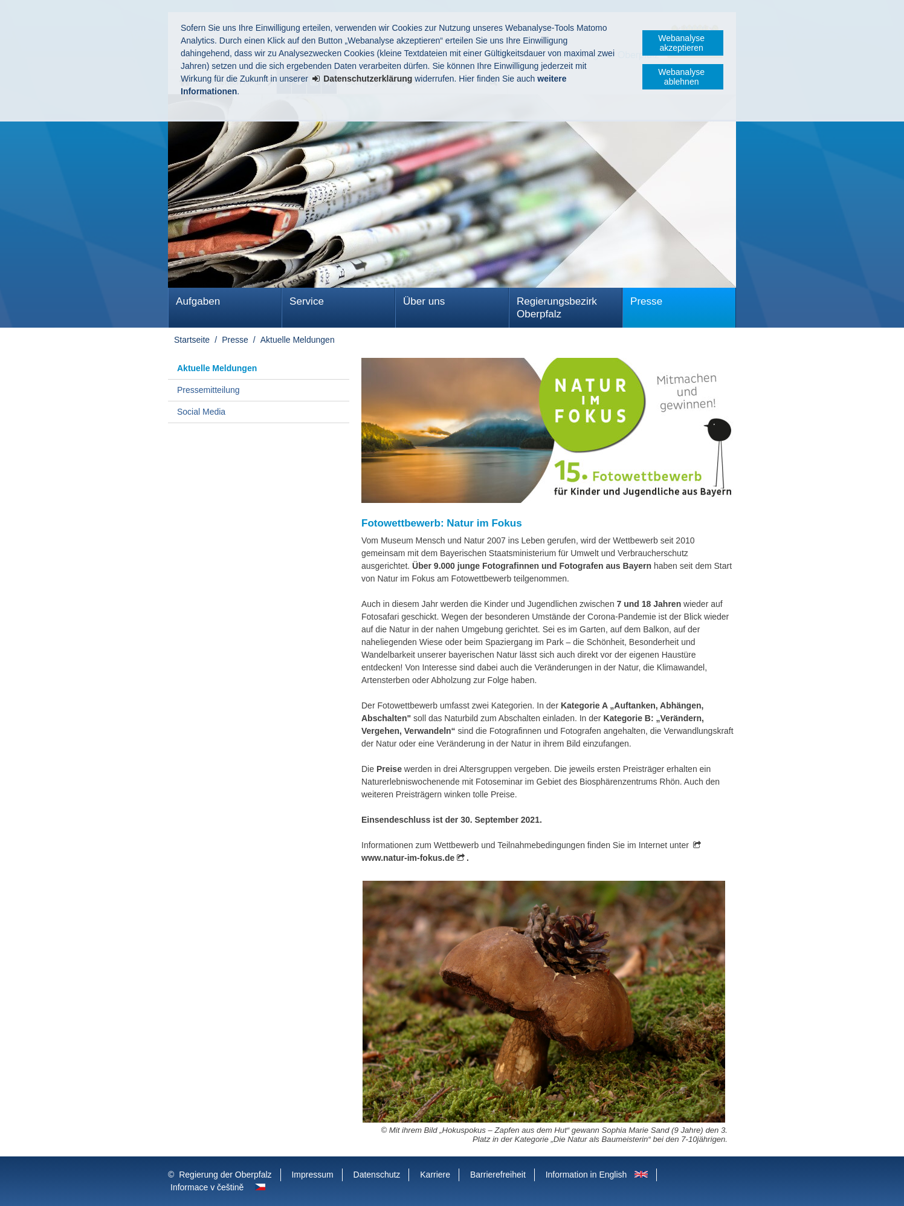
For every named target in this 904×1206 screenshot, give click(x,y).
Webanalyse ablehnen (681, 76)
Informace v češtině (207, 1187)
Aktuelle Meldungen (297, 340)
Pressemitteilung (208, 390)
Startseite (192, 340)
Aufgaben (198, 301)
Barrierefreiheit (498, 1174)
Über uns (424, 301)
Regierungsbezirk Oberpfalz (557, 308)
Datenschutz (377, 1174)
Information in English (586, 1174)
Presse (646, 301)
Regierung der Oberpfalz (225, 1174)
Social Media (201, 412)
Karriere (435, 1174)
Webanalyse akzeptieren (681, 43)
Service (306, 301)
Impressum (312, 1174)
